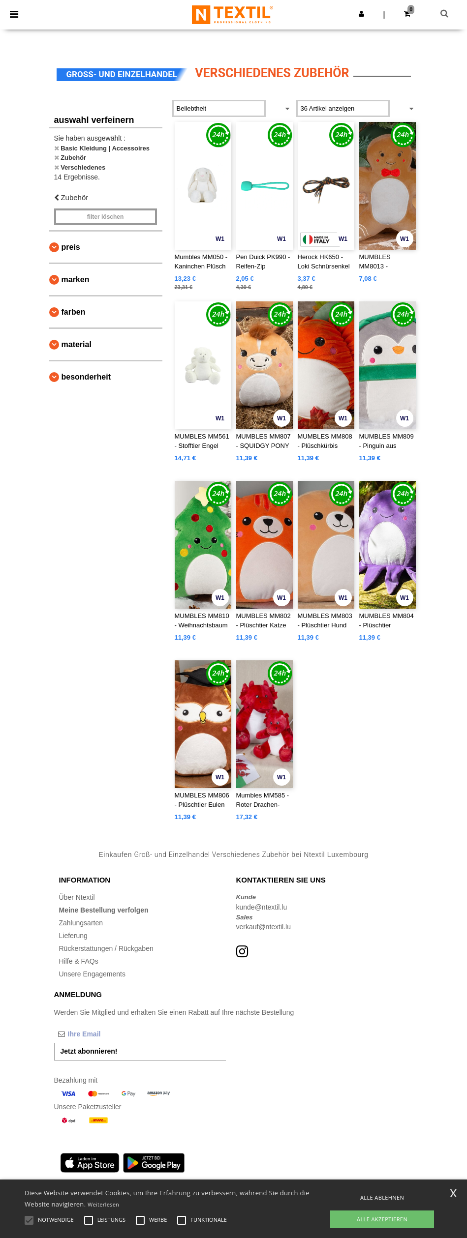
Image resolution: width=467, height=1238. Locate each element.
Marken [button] (76, 279)
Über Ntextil (77, 897)
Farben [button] (74, 312)
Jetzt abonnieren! (89, 1051)
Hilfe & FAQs (78, 961)
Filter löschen (105, 216)
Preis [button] (71, 247)
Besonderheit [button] (86, 377)
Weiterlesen (103, 1204)
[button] (361, 14)
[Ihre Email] (105, 1034)
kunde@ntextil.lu (261, 907)
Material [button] (77, 344)
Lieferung (73, 936)
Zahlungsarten (81, 923)
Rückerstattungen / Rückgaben (106, 948)
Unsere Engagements (92, 974)
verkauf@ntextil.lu (263, 927)
